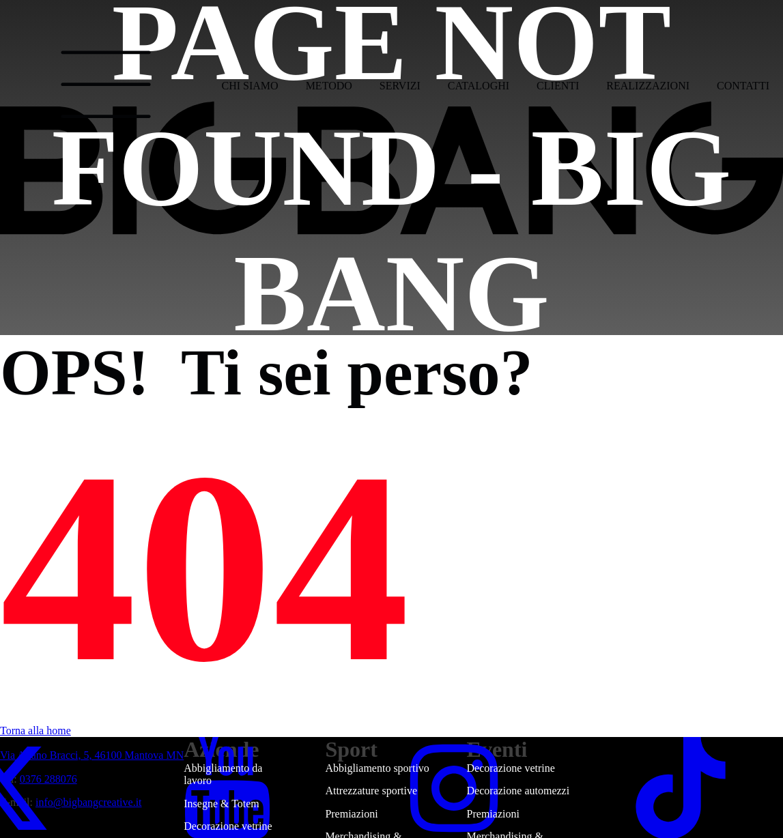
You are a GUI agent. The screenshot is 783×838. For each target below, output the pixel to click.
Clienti (558, 85)
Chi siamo (250, 85)
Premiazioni (351, 814)
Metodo (329, 85)
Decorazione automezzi (518, 790)
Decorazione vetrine (511, 768)
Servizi (400, 85)
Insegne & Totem (221, 803)
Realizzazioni (647, 85)
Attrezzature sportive (371, 790)
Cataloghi (478, 85)
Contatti (743, 85)
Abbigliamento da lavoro (223, 774)
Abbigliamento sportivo (377, 768)
